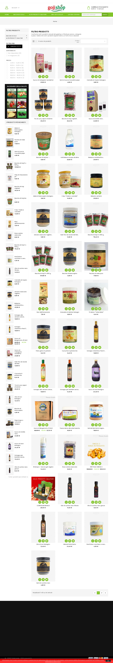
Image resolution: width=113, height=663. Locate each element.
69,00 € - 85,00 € (17, 75)
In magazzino (14, 55)
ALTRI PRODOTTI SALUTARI (38, 14)
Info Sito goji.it (57, 14)
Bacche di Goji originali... (19, 187)
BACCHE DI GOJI (19, 14)
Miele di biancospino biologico (19, 130)
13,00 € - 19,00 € (17, 68)
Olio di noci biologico (18, 398)
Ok (108, 661)
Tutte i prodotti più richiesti (18, 477)
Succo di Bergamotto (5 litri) (21, 339)
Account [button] (16, 8)
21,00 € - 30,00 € (17, 70)
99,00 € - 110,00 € (17, 78)
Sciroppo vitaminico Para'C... (21, 327)
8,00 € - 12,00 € (16, 65)
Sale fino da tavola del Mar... (21, 362)
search (105, 14)
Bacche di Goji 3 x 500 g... (20, 246)
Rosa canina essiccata (19, 234)
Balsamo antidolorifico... (19, 304)
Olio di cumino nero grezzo (21, 468)
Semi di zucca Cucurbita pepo (20, 152)
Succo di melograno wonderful (18, 352)
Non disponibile (14, 53)
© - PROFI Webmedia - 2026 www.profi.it (18, 658)
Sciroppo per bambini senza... (20, 456)
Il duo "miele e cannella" (19, 211)
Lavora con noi (74, 14)
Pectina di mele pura (20, 140)
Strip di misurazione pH (21, 176)
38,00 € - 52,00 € (17, 73)
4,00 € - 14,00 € (17, 63)
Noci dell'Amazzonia (19, 222)
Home (7, 14)
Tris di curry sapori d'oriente (21, 386)
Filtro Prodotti (13, 30)
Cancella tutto (14, 46)
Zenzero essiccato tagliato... (21, 292)
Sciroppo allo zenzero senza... (20, 316)
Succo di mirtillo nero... (20, 433)
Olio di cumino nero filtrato (21, 269)
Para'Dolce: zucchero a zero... (20, 257)
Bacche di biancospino (19, 409)
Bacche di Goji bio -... (20, 199)
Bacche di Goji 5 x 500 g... (20, 164)
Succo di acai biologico (19, 444)
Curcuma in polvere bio (18, 374)
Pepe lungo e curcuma (19, 421)
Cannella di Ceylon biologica (21, 281)
